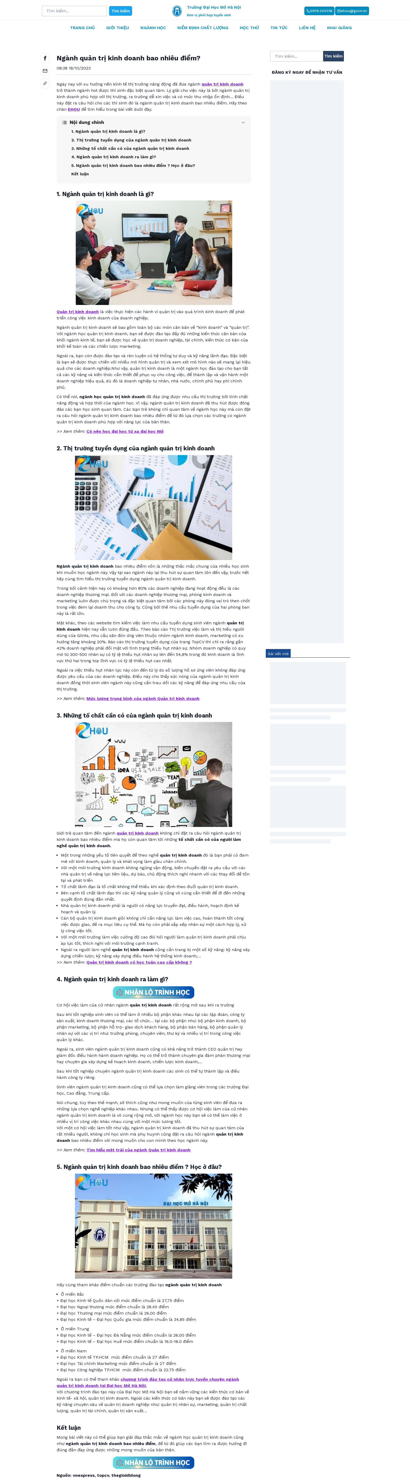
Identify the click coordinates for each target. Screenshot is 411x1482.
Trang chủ (82, 27)
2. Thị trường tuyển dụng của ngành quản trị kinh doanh (131, 140)
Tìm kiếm (120, 10)
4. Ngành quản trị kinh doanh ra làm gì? (113, 156)
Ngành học (153, 27)
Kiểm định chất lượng (202, 27)
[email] (45, 71)
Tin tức (279, 27)
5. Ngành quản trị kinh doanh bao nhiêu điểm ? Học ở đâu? (133, 165)
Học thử (249, 27)
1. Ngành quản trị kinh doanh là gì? (108, 131)
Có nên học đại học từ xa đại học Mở (125, 431)
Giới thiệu (117, 27)
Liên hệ (307, 27)
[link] (45, 83)
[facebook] (45, 58)
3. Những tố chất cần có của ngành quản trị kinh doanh (130, 148)
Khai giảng (339, 27)
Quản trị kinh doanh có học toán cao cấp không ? (139, 962)
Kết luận (80, 173)
